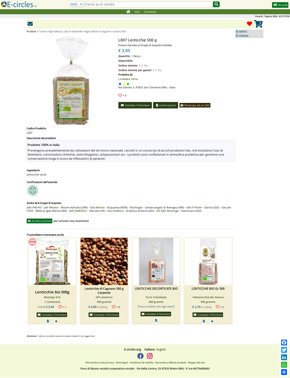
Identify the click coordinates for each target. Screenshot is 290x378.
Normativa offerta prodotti (170, 363)
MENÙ (243, 31)
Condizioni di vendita (141, 363)
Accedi (279, 5)
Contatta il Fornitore (135, 105)
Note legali (122, 363)
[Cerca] (76, 4)
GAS (137, 11)
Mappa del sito (196, 363)
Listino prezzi (166, 105)
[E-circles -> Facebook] (140, 357)
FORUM (243, 36)
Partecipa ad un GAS (196, 105)
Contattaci (150, 11)
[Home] (128, 11)
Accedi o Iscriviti (39, 221)
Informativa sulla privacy (99, 363)
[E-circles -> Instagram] (150, 357)
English (161, 349)
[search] (148, 4)
